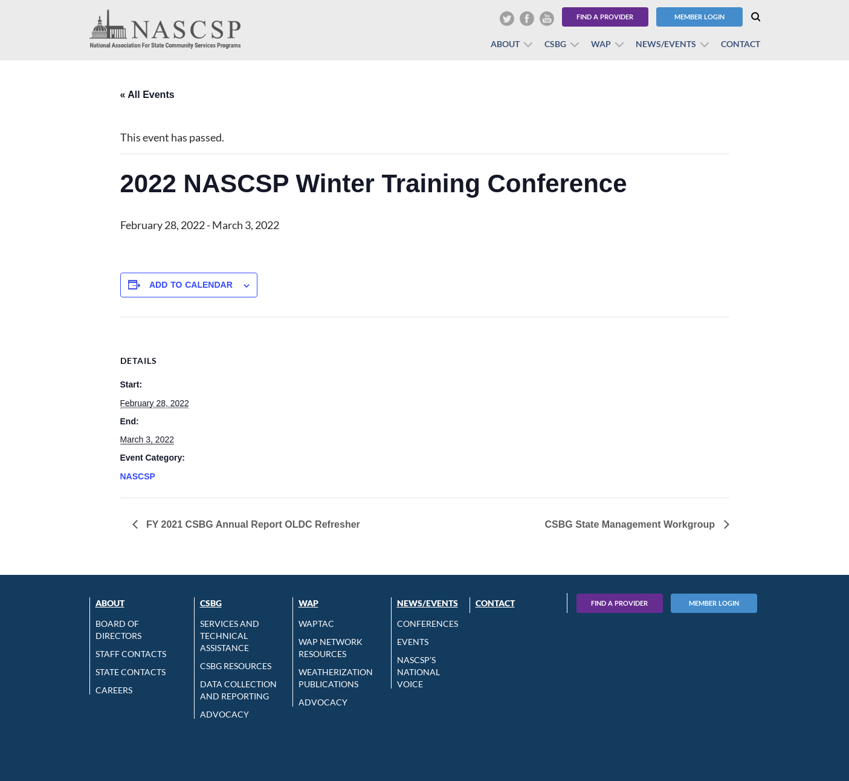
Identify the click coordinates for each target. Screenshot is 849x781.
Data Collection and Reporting (238, 690)
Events (412, 642)
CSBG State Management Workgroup (631, 524)
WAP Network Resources (331, 648)
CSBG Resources (235, 666)
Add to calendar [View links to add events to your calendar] (191, 285)
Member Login (699, 17)
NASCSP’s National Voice (418, 672)
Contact (740, 44)
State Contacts (130, 672)
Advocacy (224, 714)
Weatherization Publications (336, 678)
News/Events (666, 44)
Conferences (427, 623)
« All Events (147, 94)
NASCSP (137, 476)
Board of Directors (118, 629)
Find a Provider (604, 17)
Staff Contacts (130, 654)
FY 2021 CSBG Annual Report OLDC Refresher (252, 524)
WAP (601, 44)
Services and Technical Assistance (229, 635)
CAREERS (113, 690)
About (505, 44)
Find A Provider (619, 603)
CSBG (555, 44)
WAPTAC (316, 623)
